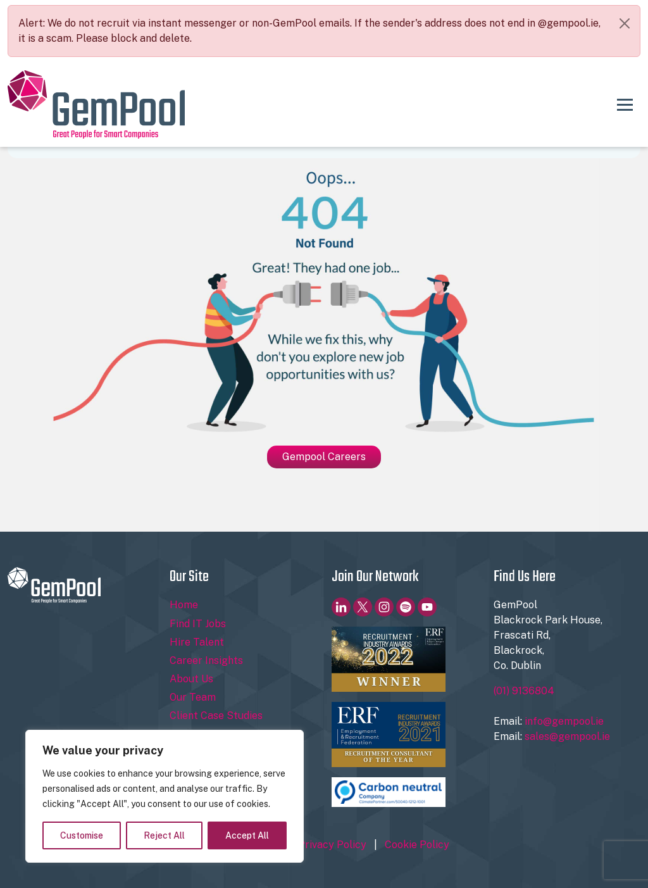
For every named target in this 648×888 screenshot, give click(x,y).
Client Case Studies (216, 716)
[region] (164, 796)
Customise (81, 835)
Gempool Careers (324, 457)
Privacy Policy (332, 845)
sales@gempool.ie (567, 736)
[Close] (624, 23)
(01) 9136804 (524, 691)
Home (184, 605)
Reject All (164, 835)
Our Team (193, 697)
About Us (191, 679)
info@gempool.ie (564, 721)
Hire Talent (197, 642)
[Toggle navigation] (624, 104)
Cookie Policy (417, 845)
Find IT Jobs (198, 624)
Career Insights (206, 660)
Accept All (247, 835)
